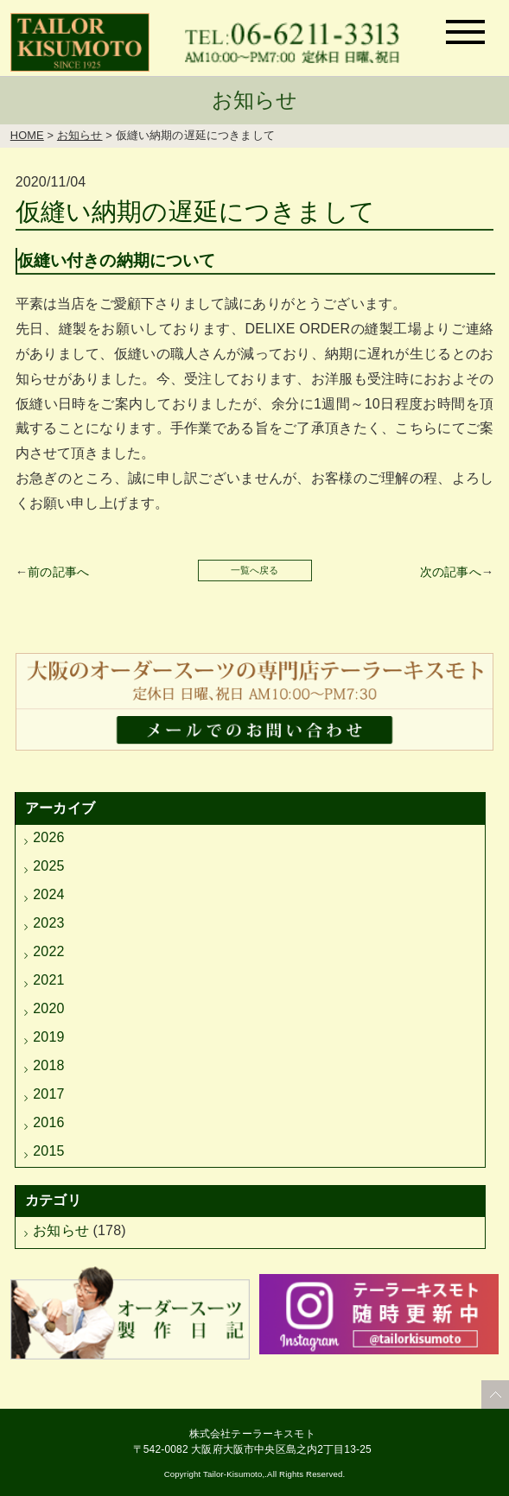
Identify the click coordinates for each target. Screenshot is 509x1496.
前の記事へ (58, 572)
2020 (48, 1008)
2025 (48, 866)
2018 (48, 1065)
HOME (27, 135)
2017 (48, 1094)
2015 (48, 1151)
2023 (48, 923)
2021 (48, 980)
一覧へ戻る (255, 570)
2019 (48, 1037)
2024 (48, 894)
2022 (48, 951)
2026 (48, 837)
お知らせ (80, 135)
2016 (48, 1122)
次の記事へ (450, 572)
